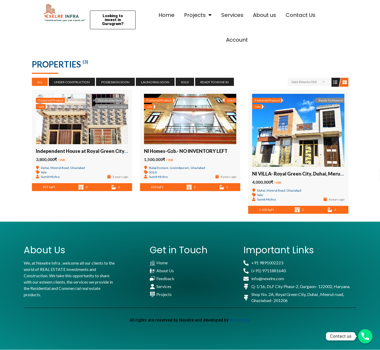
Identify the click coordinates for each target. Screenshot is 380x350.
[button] (113, 20)
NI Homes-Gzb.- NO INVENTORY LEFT (186, 151)
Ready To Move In (214, 82)
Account (237, 39)
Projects (198, 15)
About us (264, 15)
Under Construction (72, 82)
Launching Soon (155, 82)
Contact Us (300, 15)
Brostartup (240, 320)
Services (232, 15)
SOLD (185, 82)
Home (166, 15)
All (39, 82)
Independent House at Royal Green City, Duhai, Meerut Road (103, 151)
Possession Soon (115, 82)
